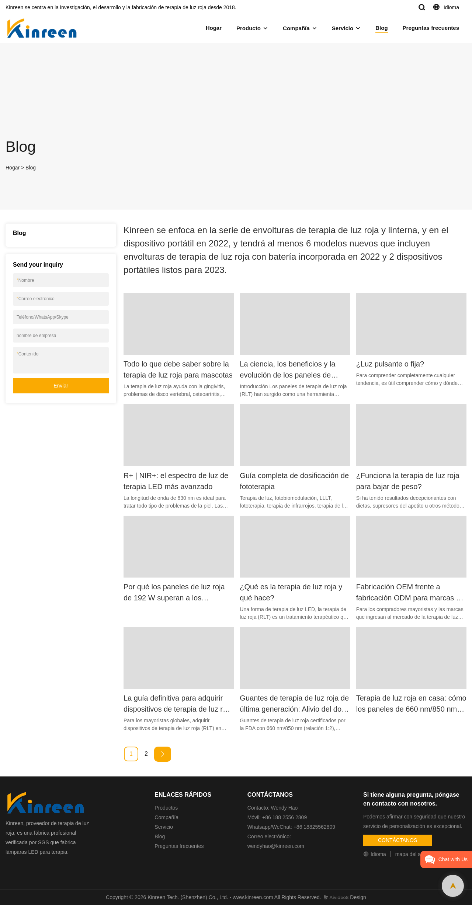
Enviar (60, 386)
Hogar (214, 28)
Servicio (342, 28)
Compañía (296, 28)
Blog (381, 28)
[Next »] (162, 754)
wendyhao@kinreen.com (275, 846)
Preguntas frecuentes (431, 28)
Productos (166, 808)
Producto (248, 28)
